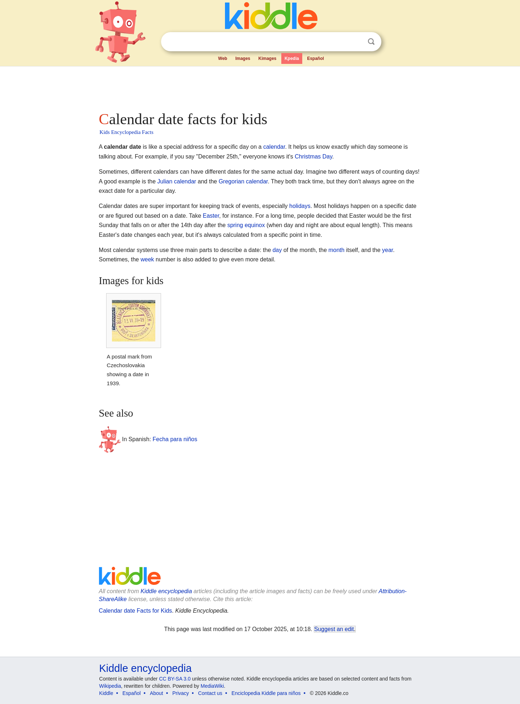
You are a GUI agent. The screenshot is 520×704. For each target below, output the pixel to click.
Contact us (210, 693)
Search (371, 42)
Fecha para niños (175, 439)
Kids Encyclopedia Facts (126, 132)
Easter (211, 216)
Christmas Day (313, 156)
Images (242, 58)
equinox (254, 225)
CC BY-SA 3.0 (174, 679)
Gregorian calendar (243, 181)
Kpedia (292, 58)
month (336, 250)
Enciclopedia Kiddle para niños (265, 693)
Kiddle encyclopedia (166, 591)
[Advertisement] (259, 87)
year (387, 250)
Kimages (267, 58)
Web (222, 58)
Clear (356, 42)
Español (315, 58)
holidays (300, 206)
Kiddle (106, 693)
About (156, 693)
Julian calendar (176, 181)
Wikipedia (110, 686)
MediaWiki (212, 686)
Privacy (180, 693)
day (277, 250)
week (147, 259)
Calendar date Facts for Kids (135, 611)
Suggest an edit (334, 629)
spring (235, 225)
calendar (274, 147)
